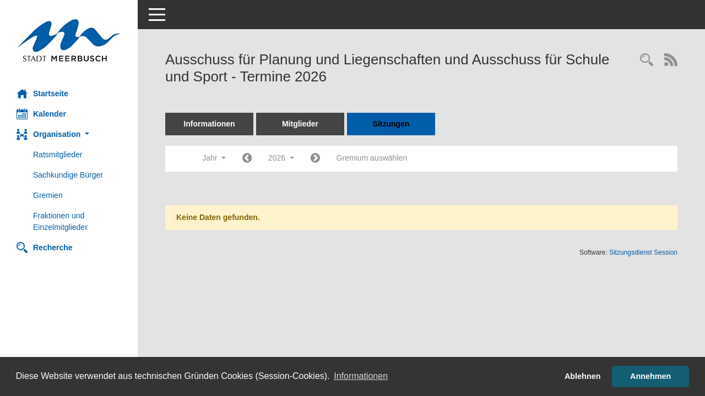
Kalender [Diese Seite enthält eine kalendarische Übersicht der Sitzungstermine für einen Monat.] (41, 113)
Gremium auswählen (372, 157)
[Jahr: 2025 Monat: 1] (247, 158)
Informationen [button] (361, 376)
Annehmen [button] (650, 376)
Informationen (209, 123)
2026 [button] (281, 157)
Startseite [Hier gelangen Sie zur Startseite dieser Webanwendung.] (42, 93)
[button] (69, 134)
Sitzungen (391, 123)
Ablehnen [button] (583, 376)
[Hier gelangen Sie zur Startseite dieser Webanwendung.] (69, 40)
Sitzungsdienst (643, 252)
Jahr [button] (214, 157)
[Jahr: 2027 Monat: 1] (315, 158)
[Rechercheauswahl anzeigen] (646, 60)
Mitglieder (300, 123)
